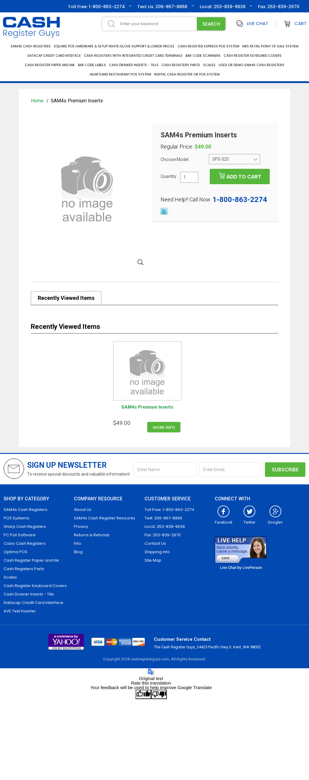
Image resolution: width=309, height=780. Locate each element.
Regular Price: (177, 146)
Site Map (153, 560)
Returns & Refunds (92, 535)
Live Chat (257, 23)
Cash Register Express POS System (208, 46)
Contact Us (155, 543)
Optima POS (15, 552)
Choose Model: (175, 159)
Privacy (81, 526)
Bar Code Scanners (203, 55)
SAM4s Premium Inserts (147, 407)
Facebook (224, 520)
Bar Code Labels (92, 65)
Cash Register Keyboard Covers (253, 55)
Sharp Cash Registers (25, 526)
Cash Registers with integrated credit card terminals (133, 55)
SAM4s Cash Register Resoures (104, 518)
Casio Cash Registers (25, 543)
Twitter (249, 520)
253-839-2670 (282, 7)
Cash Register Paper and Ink (50, 65)
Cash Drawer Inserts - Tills (133, 65)
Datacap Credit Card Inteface (54, 55)
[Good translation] (143, 694)
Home (38, 101)
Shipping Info (157, 552)
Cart (301, 23)
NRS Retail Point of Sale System (270, 46)
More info (164, 427)
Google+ (275, 520)
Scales (209, 65)
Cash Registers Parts (180, 65)
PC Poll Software (20, 535)
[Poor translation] (159, 694)
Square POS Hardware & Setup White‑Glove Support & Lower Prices (114, 46)
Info (77, 543)
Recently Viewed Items (66, 298)
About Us (82, 509)
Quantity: (169, 176)
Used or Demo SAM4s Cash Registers (251, 65)
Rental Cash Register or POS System (187, 74)
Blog (78, 552)
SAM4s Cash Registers (31, 46)
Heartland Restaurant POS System (120, 74)
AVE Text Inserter (20, 611)
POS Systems (16, 518)
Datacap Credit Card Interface (33, 602)
